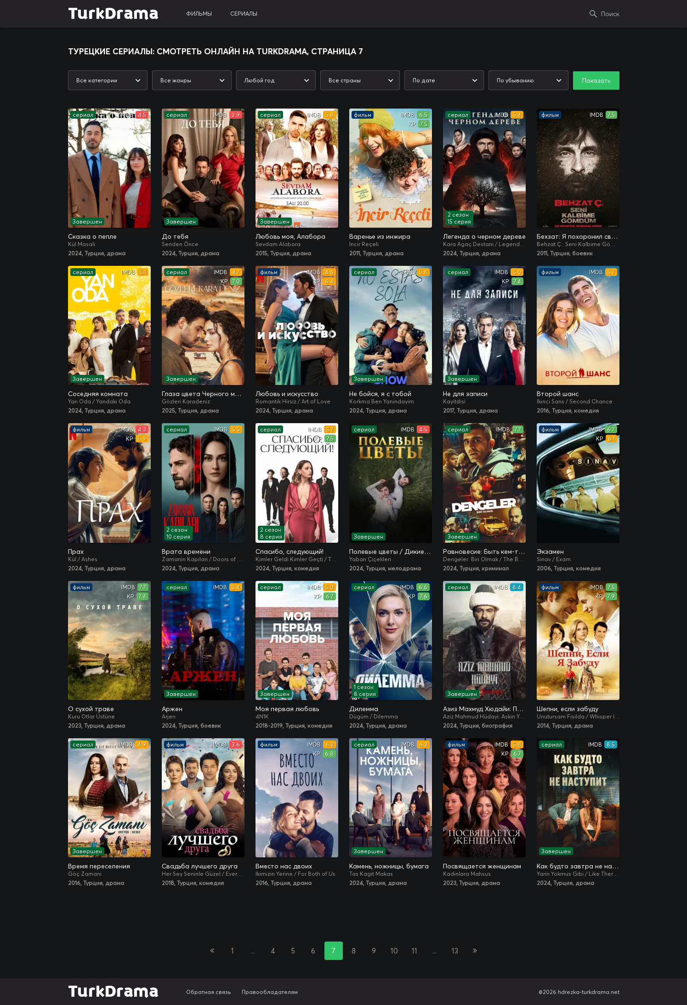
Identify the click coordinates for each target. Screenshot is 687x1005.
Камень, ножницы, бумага (389, 866)
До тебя (175, 236)
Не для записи (465, 394)
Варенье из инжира (379, 236)
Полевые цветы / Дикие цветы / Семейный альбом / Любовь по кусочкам (390, 551)
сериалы (243, 13)
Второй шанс (558, 394)
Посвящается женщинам (482, 866)
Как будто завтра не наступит (578, 866)
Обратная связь (208, 991)
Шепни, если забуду (567, 709)
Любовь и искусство (286, 394)
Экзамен (550, 551)
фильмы (199, 13)
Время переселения (99, 866)
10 (394, 950)
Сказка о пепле (92, 236)
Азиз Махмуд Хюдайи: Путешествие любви (484, 709)
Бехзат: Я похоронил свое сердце (578, 236)
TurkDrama (113, 14)
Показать (596, 80)
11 (414, 950)
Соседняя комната (98, 394)
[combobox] (108, 80)
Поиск (610, 14)
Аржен (172, 709)
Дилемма (363, 709)
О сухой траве (91, 709)
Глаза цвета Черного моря (203, 394)
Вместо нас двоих (283, 866)
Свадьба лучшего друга (200, 866)
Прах (76, 551)
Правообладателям (270, 991)
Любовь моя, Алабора (290, 236)
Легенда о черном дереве (484, 236)
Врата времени (186, 551)
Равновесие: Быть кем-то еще (484, 551)
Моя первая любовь (287, 709)
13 (455, 950)
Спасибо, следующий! (289, 551)
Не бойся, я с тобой (380, 394)
